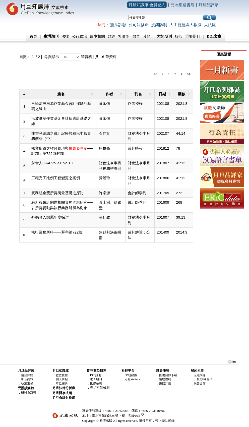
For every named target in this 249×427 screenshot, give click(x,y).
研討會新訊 (28, 392)
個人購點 (62, 379)
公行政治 (79, 36)
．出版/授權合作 (201, 379)
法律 (65, 36)
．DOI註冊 (94, 375)
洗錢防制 (159, 25)
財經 (111, 36)
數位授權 (62, 375)
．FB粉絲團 (129, 375)
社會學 (123, 36)
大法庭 (210, 25)
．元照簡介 (198, 375)
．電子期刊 (94, 379)
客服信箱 (134, 416)
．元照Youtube (131, 379)
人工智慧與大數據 (185, 25)
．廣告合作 (198, 383)
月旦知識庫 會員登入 (146, 5)
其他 (146, 36)
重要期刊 (192, 36)
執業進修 (27, 383)
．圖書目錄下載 (166, 375)
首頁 (33, 36)
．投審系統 (94, 383)
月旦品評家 (208, 5)
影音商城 (27, 379)
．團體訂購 (163, 383)
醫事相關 (97, 36)
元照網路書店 (182, 5)
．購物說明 (163, 379)
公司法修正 (139, 25)
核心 (178, 36)
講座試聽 (27, 375)
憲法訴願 (118, 25)
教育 (136, 36)
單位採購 (62, 383)
